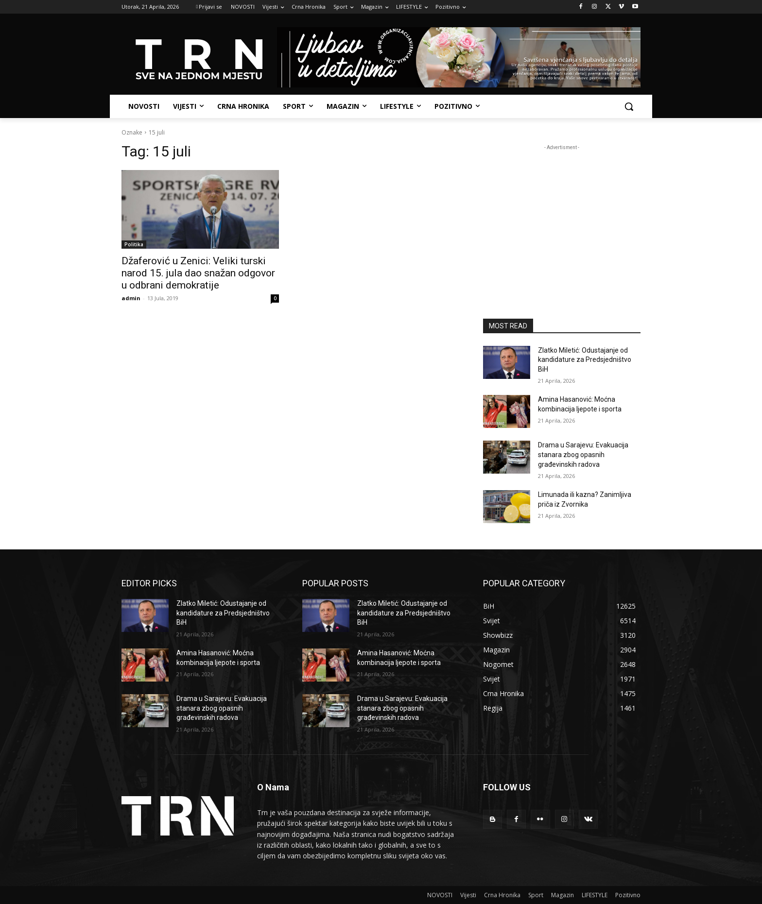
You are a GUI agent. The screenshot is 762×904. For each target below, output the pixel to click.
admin (130, 298)
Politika (133, 244)
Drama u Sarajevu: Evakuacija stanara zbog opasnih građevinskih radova (583, 454)
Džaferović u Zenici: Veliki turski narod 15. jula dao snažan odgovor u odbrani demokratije (198, 273)
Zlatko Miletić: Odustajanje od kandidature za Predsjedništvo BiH (584, 359)
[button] (629, 106)
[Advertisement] (562, 213)
